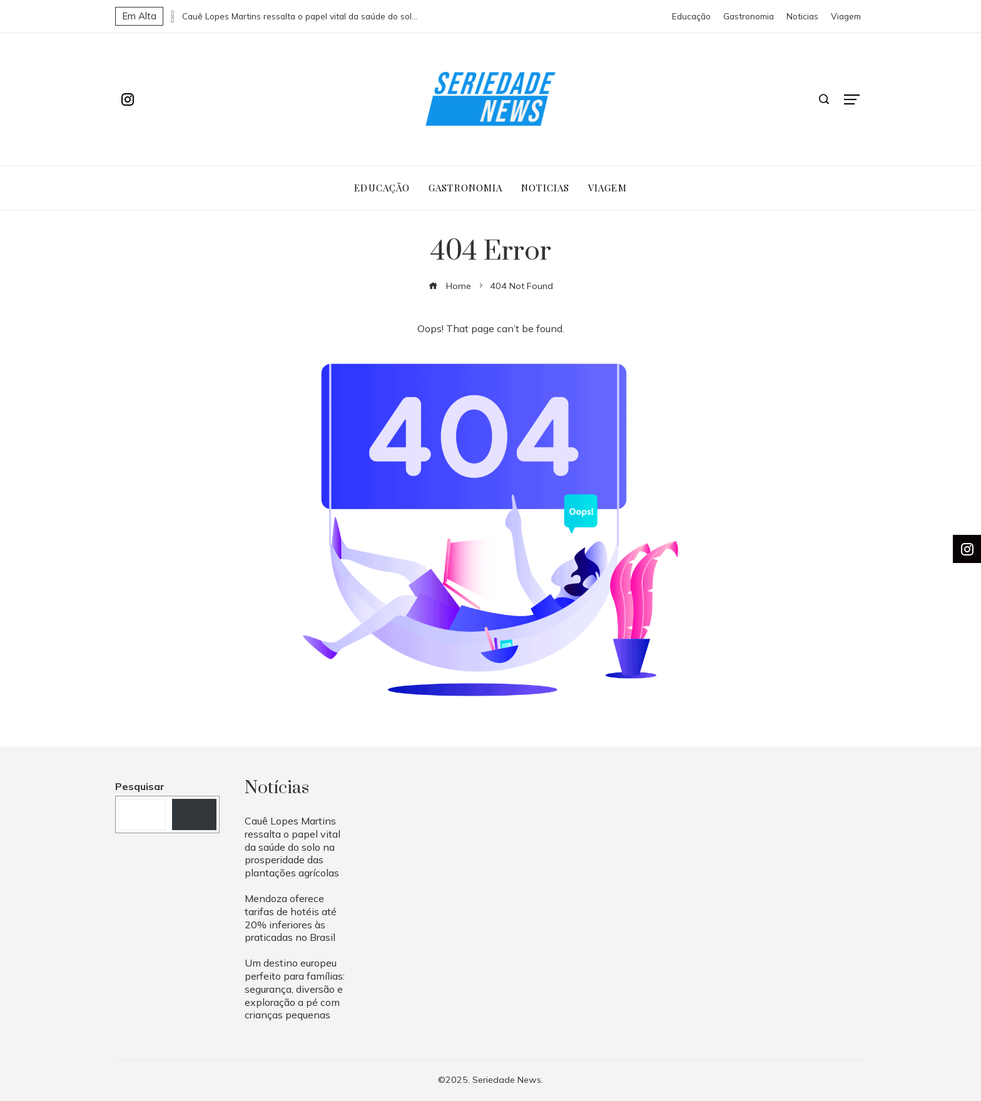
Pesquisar (140, 786)
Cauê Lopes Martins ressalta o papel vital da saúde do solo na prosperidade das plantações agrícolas (301, 16)
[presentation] (173, 13)
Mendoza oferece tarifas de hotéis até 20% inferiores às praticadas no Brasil (291, 917)
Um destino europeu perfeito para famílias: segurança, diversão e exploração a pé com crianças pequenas (295, 988)
